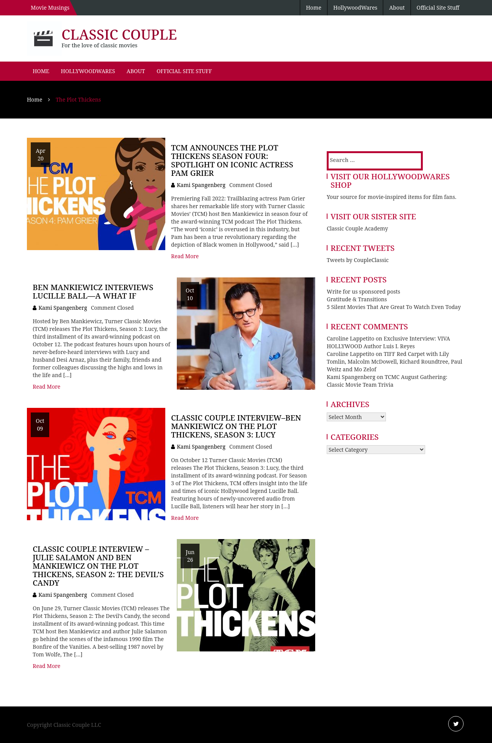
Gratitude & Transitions (357, 299)
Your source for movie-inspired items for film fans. (391, 196)
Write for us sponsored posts (363, 291)
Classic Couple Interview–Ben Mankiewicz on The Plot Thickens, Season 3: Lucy (236, 426)
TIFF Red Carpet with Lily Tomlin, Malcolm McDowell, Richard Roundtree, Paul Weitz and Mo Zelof (394, 361)
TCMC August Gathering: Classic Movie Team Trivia (387, 380)
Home (313, 7)
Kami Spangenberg (201, 185)
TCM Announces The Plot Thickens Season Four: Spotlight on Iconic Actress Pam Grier (232, 160)
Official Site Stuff (438, 7)
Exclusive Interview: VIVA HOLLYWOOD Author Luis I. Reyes (388, 342)
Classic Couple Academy (357, 228)
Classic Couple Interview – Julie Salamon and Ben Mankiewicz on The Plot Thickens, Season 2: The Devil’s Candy (98, 566)
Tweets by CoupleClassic (358, 260)
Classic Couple (119, 34)
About (396, 7)
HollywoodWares (355, 7)
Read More (185, 256)
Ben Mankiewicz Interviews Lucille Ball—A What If (93, 291)
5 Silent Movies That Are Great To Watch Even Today (394, 307)
